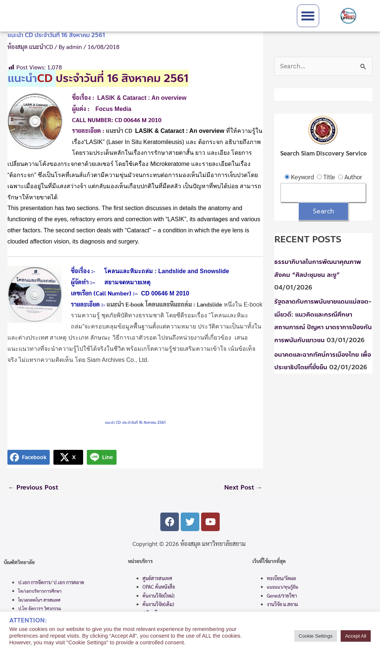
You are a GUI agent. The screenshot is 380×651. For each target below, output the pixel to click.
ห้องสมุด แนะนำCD (30, 46)
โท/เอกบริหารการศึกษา (40, 591)
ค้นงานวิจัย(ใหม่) (158, 595)
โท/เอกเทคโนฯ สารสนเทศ (39, 600)
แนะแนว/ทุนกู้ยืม (282, 587)
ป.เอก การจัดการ (34, 582)
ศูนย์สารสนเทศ (157, 578)
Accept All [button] (355, 636)
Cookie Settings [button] (315, 636)
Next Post (243, 488)
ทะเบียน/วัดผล (281, 578)
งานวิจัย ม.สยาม (282, 604)
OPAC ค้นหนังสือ (158, 587)
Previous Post (33, 488)
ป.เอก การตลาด (68, 582)
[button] (308, 15)
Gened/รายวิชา (282, 595)
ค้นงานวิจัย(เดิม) (158, 604)
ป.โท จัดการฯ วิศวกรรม (39, 609)
